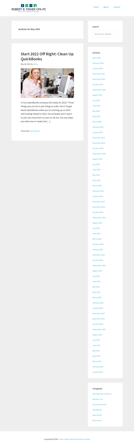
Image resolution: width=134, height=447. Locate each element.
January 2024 (98, 196)
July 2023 (96, 228)
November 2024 (99, 143)
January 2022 (98, 308)
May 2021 (96, 351)
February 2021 (98, 366)
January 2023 (98, 249)
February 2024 (98, 191)
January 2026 (98, 68)
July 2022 (96, 276)
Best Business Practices (102, 394)
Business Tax (98, 399)
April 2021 (96, 356)
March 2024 (97, 185)
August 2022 (97, 271)
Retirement (97, 420)
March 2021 (97, 361)
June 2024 (96, 169)
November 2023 (99, 207)
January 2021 (98, 372)
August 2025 (97, 95)
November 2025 (99, 79)
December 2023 (99, 201)
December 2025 (99, 74)
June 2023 (96, 233)
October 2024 (98, 148)
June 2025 (96, 106)
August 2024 (97, 159)
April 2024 (96, 180)
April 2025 (96, 116)
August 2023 (97, 223)
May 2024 (96, 175)
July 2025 (96, 100)
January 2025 (98, 132)
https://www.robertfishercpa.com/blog (74, 439)
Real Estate (97, 415)
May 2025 (96, 111)
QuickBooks (35, 131)
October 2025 (98, 84)
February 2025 (98, 127)
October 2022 (98, 260)
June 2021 (96, 345)
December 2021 (99, 313)
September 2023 (99, 217)
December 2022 (99, 255)
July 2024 (96, 164)
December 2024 (99, 137)
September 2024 (99, 153)
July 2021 (96, 340)
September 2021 (99, 329)
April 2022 (96, 292)
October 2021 (98, 324)
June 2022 (96, 281)
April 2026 (96, 58)
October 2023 (98, 212)
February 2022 (98, 303)
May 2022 (96, 287)
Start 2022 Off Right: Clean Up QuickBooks (47, 56)
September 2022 (99, 265)
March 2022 (97, 297)
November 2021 (99, 319)
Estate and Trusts (100, 404)
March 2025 (97, 122)
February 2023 (98, 244)
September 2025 (99, 90)
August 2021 (97, 335)
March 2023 (97, 239)
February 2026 (98, 63)
